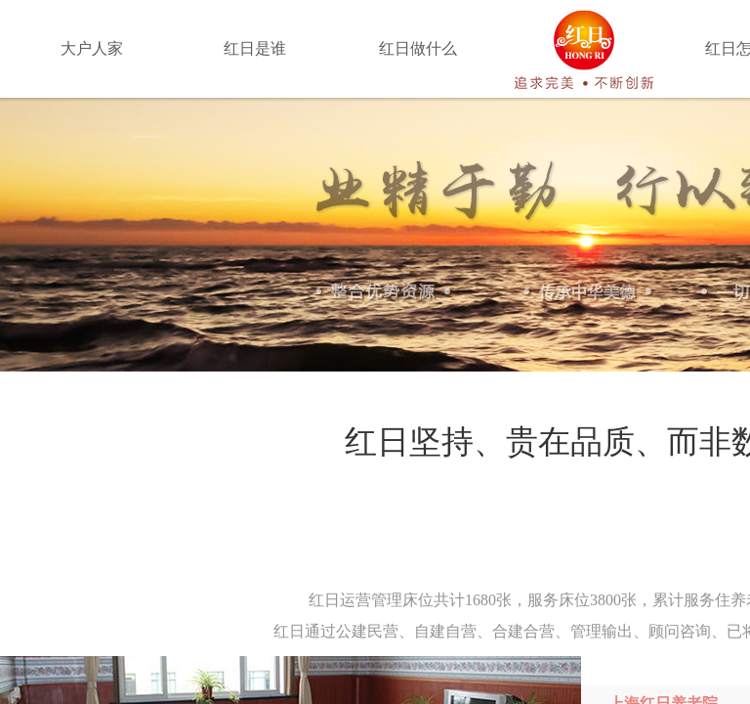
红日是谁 (255, 48)
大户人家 (92, 48)
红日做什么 (418, 48)
